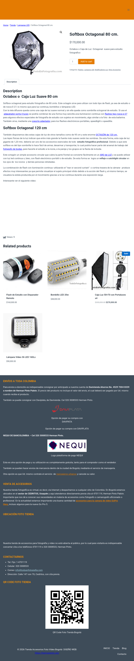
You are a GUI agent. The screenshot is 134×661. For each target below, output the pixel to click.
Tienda (116, 648)
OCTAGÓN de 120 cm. (107, 134)
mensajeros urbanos (66, 474)
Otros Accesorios (115, 70)
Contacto (121, 654)
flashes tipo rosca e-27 (116, 114)
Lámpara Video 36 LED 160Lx (21, 357)
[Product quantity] (74, 61)
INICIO (107, 648)
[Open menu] (128, 10)
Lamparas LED (89, 70)
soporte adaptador (41, 121)
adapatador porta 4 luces (16, 114)
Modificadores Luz (101, 70)
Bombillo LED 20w (60, 294)
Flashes (80, 70)
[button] (61, 32)
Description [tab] (12, 82)
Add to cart (86, 61)
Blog (124, 648)
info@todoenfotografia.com (29, 570)
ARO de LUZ (106, 154)
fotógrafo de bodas (12, 149)
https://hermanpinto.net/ (47, 653)
